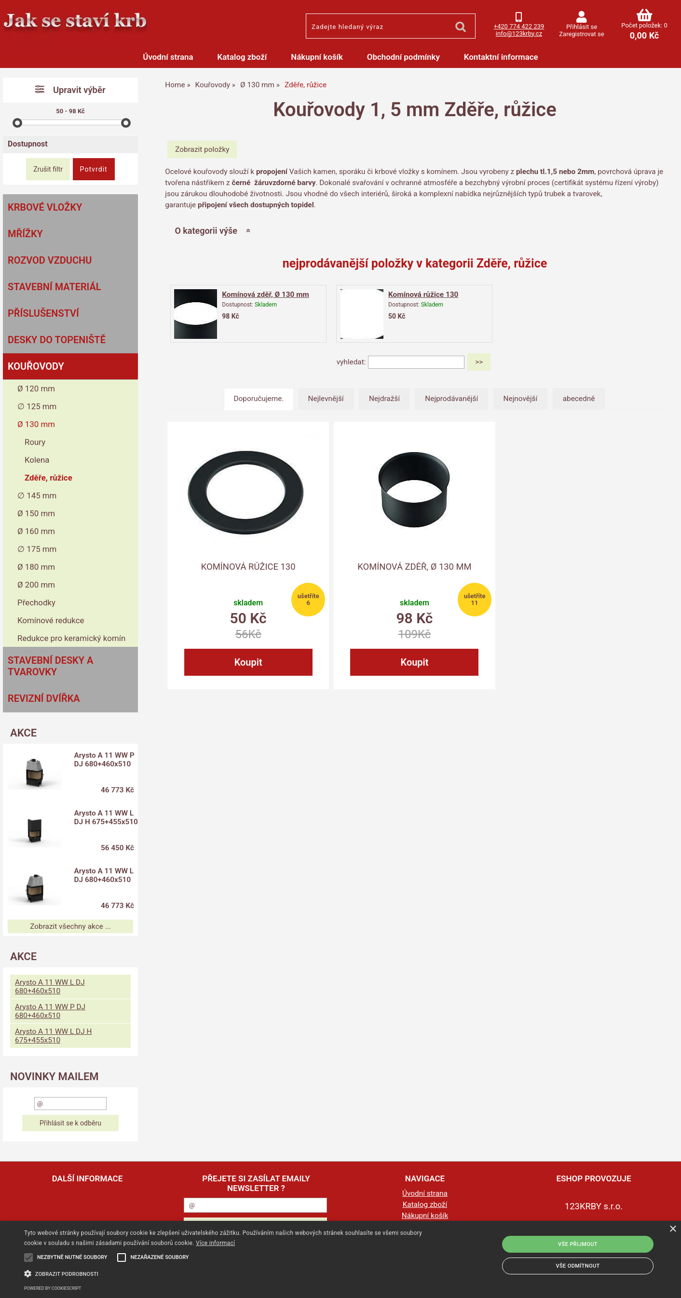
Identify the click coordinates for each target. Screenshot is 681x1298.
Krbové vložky (45, 207)
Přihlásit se (581, 26)
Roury (35, 442)
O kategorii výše (206, 231)
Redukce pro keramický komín (71, 638)
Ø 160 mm (36, 531)
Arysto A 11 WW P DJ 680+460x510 (104, 759)
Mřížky (25, 234)
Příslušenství (43, 313)
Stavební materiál (54, 287)
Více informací (215, 1243)
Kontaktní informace (501, 57)
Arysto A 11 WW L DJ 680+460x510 (104, 875)
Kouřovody (36, 366)
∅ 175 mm (36, 549)
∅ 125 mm (36, 406)
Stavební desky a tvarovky (50, 666)
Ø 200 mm (36, 584)
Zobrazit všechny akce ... (70, 926)
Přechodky (36, 602)
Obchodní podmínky (403, 57)
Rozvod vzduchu (50, 260)
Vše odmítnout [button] (577, 1266)
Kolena (37, 460)
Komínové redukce (50, 620)
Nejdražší (384, 398)
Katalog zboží (242, 57)
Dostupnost (28, 143)
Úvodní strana (168, 57)
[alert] (340, 1259)
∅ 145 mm (36, 495)
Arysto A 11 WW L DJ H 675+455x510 (104, 822)
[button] (230, 1273)
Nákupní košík (317, 57)
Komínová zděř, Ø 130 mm (265, 294)
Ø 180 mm (36, 567)
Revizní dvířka (44, 698)
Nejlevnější (326, 398)
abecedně (579, 398)
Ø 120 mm (36, 388)
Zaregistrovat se (581, 34)
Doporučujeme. (259, 398)
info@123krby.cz (519, 33)
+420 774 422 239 (519, 26)
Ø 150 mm (36, 513)
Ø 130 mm (36, 424)
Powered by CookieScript (52, 1288)
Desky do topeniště (57, 340)
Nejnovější (521, 398)
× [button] (672, 1229)
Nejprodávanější (451, 398)
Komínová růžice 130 (423, 294)
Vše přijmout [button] (578, 1244)
